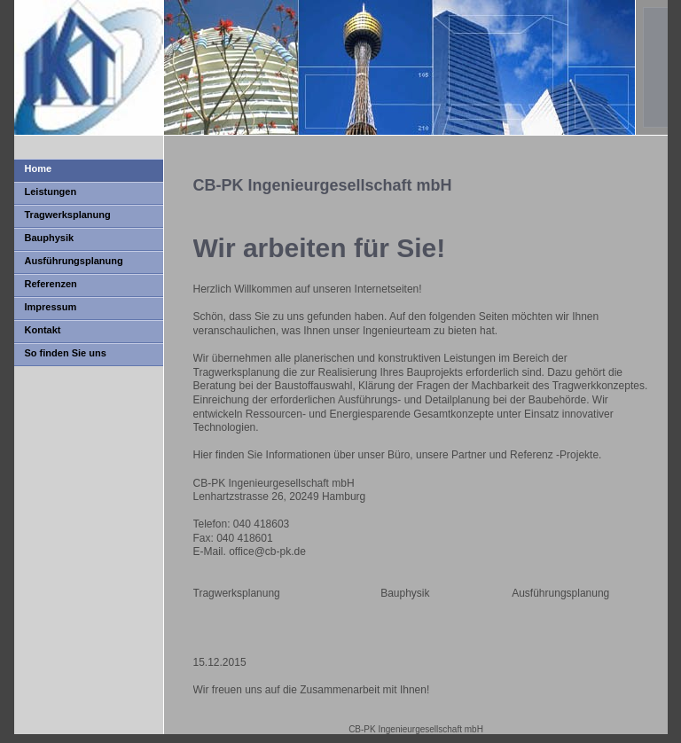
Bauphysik (49, 237)
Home (38, 168)
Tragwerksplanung (68, 214)
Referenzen (51, 283)
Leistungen (51, 191)
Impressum (51, 306)
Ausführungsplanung (74, 260)
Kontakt (43, 330)
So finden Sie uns (65, 353)
